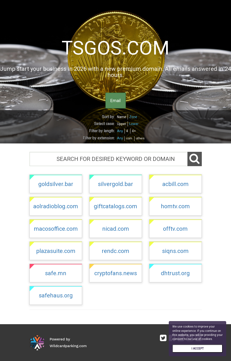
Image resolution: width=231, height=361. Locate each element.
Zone (133, 117)
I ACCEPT (198, 348)
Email (115, 100)
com (129, 138)
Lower (134, 124)
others (140, 138)
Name (121, 117)
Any (120, 131)
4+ (134, 131)
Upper (121, 124)
